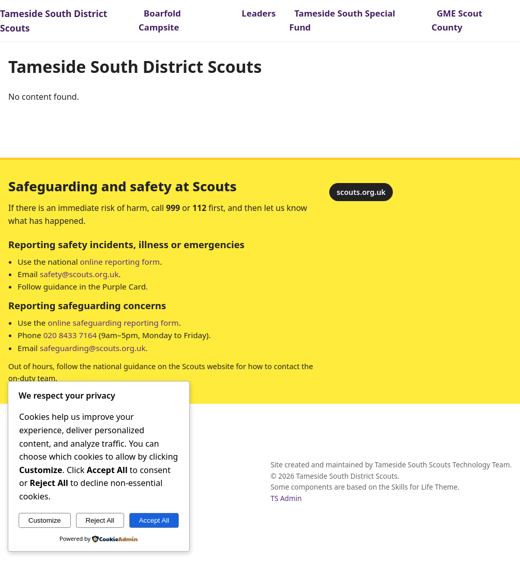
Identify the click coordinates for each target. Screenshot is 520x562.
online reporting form (120, 261)
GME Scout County (457, 20)
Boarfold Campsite (160, 20)
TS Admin (285, 498)
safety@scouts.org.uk (79, 274)
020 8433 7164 (70, 335)
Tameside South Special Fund (342, 20)
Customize (44, 520)
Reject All (99, 520)
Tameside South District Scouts (53, 20)
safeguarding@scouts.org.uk (93, 348)
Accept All (154, 520)
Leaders (259, 13)
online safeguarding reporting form (113, 322)
